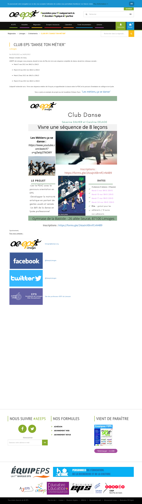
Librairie (99, 25)
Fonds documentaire (84, 25)
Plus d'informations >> (101, 4)
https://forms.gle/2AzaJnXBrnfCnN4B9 (80, 225)
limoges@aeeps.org (51, 244)
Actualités (24, 25)
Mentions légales (72, 500)
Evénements (33, 33)
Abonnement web (61, 430)
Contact (61, 500)
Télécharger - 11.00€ (105, 451)
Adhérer (129, 9)
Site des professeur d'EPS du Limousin (57, 296)
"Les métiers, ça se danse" (96, 91)
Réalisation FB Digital (127, 500)
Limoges (22, 33)
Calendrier (68, 25)
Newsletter (28, 437)
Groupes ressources (52, 25)
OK (131, 4)
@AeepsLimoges (50, 260)
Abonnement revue (62, 435)
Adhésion (58, 426)
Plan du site (52, 500)
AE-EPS (13, 25)
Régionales (37, 25)
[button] (130, 26)
